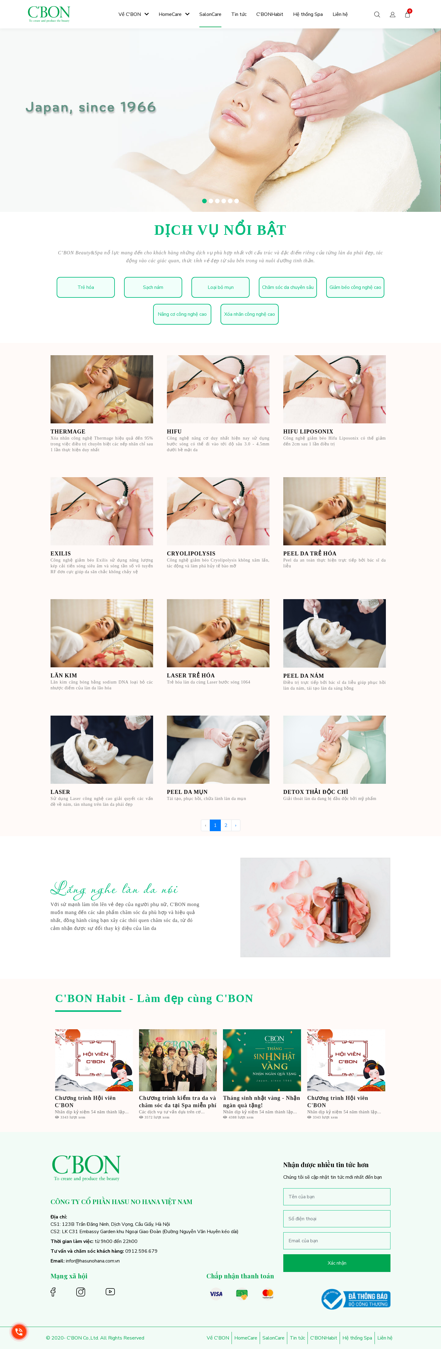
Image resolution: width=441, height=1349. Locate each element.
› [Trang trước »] (235, 825)
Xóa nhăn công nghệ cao (249, 314)
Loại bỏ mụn (221, 287)
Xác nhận (337, 1263)
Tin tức (297, 1338)
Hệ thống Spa (357, 1338)
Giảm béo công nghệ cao (355, 287)
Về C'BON (218, 1338)
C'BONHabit (323, 1338)
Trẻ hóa (85, 287)
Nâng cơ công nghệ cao (182, 314)
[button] (392, 14)
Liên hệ (385, 1338)
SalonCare (273, 1338)
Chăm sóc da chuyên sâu (288, 287)
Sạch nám (153, 287)
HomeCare (245, 1338)
